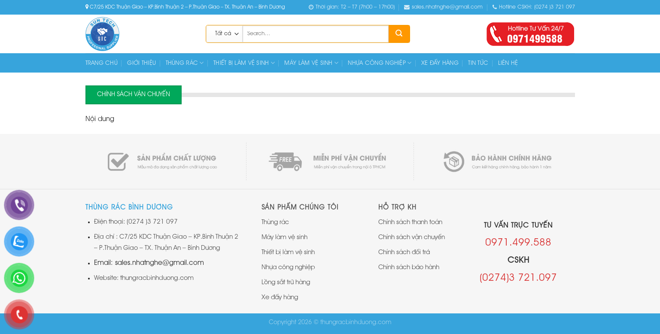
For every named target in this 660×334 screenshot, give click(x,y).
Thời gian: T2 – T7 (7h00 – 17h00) (352, 7)
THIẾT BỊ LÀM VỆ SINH (244, 63)
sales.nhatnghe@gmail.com (443, 7)
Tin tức (478, 63)
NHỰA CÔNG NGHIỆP (379, 63)
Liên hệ (508, 63)
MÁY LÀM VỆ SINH (311, 63)
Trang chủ (101, 63)
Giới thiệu (141, 63)
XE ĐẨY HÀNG (440, 63)
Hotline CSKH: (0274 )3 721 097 (534, 7)
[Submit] (399, 34)
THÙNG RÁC (185, 63)
